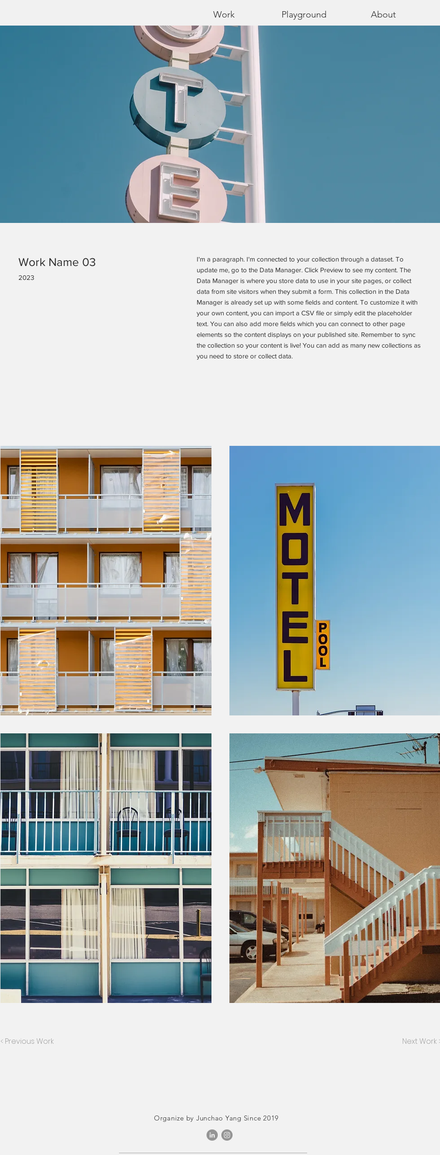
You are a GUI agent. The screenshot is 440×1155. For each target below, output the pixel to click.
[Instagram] (227, 1135)
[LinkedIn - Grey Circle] (212, 1135)
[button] (105, 580)
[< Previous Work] (27, 1041)
